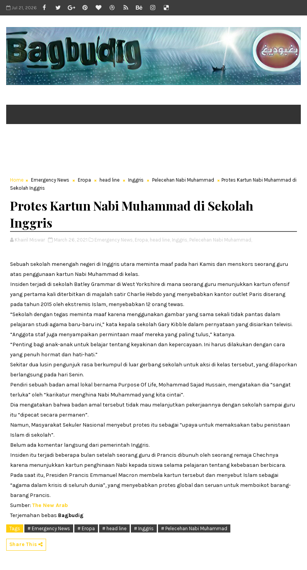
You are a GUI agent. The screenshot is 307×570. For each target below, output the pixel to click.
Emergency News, (114, 240)
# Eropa (86, 528)
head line (109, 180)
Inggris (136, 180)
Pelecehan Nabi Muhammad (183, 180)
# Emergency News (48, 528)
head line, (160, 240)
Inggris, (180, 240)
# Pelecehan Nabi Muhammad (194, 528)
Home (17, 180)
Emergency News (50, 180)
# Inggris (144, 528)
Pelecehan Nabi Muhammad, (220, 240)
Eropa (84, 180)
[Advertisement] (147, 153)
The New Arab (50, 505)
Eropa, (142, 240)
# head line (114, 528)
